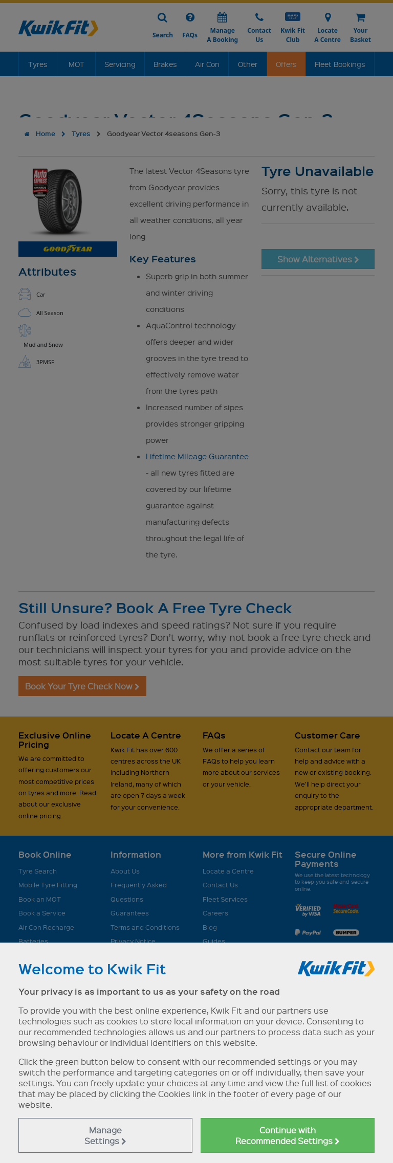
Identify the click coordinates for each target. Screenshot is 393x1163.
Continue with (287, 1135)
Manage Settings (105, 1135)
